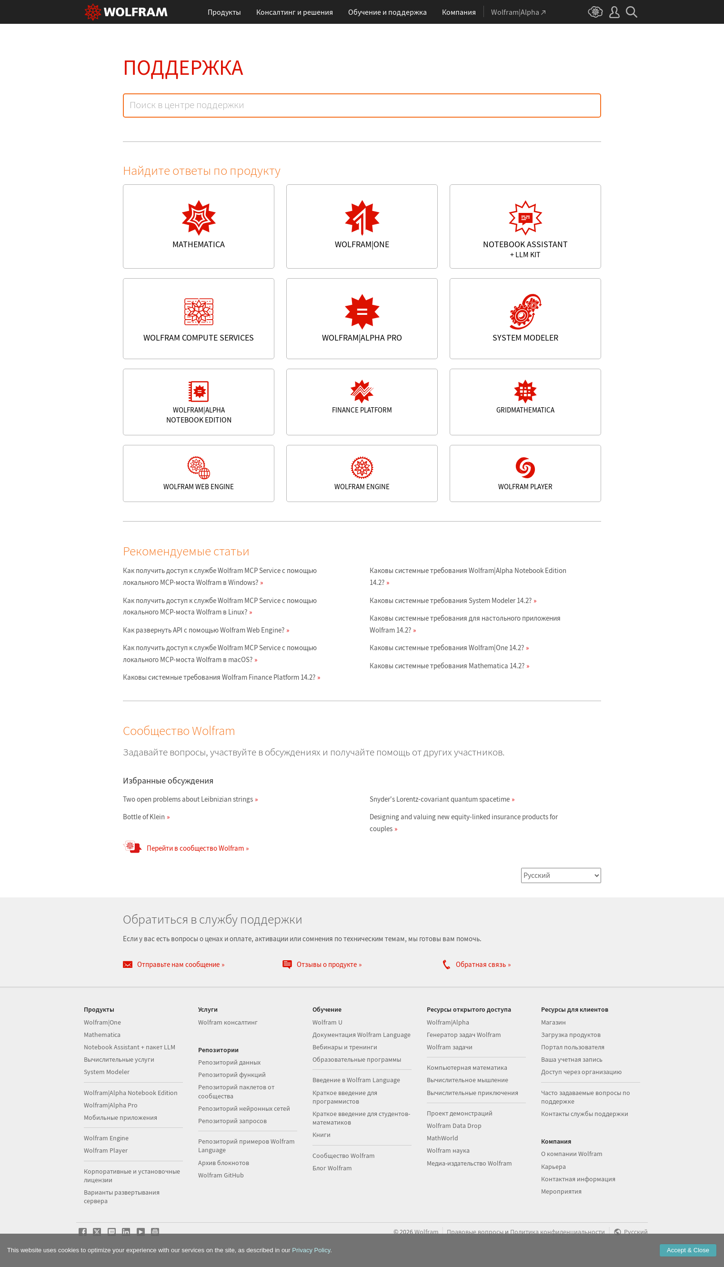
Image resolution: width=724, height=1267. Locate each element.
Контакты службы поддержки (584, 1113)
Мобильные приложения (120, 1117)
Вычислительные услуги (119, 1059)
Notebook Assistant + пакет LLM (129, 1047)
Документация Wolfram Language (361, 1034)
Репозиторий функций (232, 1074)
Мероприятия (561, 1191)
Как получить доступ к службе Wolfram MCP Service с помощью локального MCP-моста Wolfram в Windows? (220, 576)
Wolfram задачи (450, 1047)
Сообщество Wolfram (343, 1155)
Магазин (553, 1022)
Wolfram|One (102, 1022)
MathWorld (442, 1138)
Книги (321, 1134)
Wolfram (426, 1232)
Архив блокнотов (223, 1162)
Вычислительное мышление (467, 1080)
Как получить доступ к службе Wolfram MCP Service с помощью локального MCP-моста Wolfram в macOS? (220, 653)
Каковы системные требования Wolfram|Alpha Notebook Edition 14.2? (468, 576)
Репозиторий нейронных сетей (244, 1108)
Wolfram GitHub (221, 1175)
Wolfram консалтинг (228, 1022)
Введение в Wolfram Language (356, 1080)
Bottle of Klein (144, 816)
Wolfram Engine (106, 1138)
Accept (688, 1250)
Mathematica (102, 1034)
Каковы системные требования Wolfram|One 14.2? (447, 647)
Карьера (553, 1166)
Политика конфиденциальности (557, 1232)
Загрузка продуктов (571, 1034)
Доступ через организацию (581, 1071)
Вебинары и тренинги (344, 1047)
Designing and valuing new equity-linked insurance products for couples (464, 822)
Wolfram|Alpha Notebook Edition (131, 1092)
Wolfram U (327, 1022)
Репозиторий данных (229, 1062)
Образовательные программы (356, 1059)
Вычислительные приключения (472, 1092)
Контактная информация (578, 1179)
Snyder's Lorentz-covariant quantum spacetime (440, 799)
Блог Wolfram (332, 1168)
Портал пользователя (572, 1047)
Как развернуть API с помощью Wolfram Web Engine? (203, 629)
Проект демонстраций (460, 1113)
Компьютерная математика (467, 1067)
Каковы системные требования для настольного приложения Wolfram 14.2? (465, 623)
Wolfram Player (106, 1150)
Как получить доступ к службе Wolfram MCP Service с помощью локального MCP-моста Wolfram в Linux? (220, 606)
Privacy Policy (311, 1250)
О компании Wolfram (572, 1153)
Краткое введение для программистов (344, 1097)
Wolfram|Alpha (448, 1022)
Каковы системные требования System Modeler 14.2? (451, 600)
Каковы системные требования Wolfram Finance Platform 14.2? (219, 677)
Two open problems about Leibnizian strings (188, 799)
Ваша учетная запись (572, 1059)
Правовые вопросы (475, 1232)
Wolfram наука (448, 1150)
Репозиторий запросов (232, 1120)
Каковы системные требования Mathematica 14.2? (447, 665)
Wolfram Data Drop (454, 1125)
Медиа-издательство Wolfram (469, 1163)
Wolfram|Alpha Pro (111, 1105)
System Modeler (107, 1071)
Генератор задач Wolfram (464, 1034)
